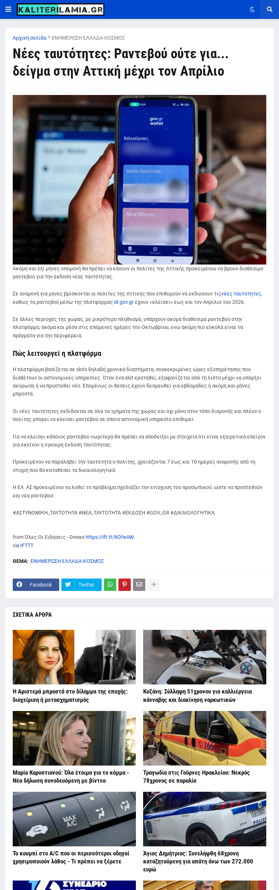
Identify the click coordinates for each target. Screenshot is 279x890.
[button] (8, 9)
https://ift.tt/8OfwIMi (110, 537)
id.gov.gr (124, 302)
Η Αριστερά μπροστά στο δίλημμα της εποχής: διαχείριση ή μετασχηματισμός (70, 695)
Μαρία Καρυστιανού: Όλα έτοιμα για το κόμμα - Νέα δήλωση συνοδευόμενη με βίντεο (71, 776)
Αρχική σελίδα (29, 37)
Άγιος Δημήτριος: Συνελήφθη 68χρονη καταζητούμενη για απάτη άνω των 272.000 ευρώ (198, 861)
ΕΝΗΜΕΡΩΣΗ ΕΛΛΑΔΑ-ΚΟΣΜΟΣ (88, 37)
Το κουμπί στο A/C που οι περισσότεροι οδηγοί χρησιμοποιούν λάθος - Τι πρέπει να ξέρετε (71, 857)
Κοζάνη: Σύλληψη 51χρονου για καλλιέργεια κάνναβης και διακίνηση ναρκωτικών (197, 695)
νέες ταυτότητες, (241, 294)
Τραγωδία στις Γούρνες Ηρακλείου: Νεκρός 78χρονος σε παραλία (196, 776)
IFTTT (26, 545)
